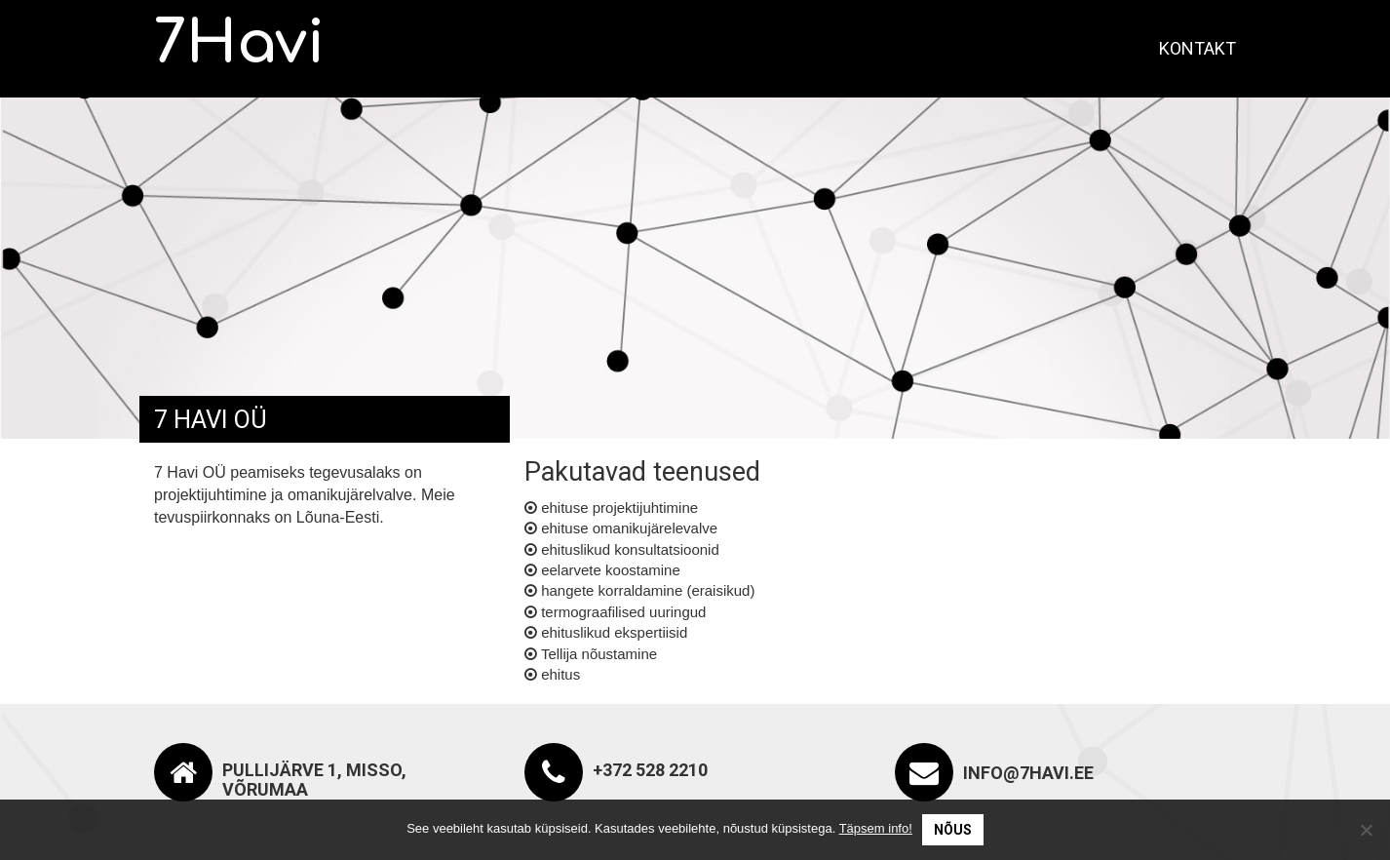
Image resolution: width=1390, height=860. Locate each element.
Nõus (953, 830)
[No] (1365, 830)
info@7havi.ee (1028, 772)
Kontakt (1197, 48)
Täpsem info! (875, 828)
